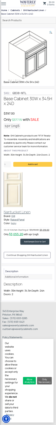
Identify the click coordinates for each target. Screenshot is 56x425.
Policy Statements (12, 337)
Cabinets (15, 10)
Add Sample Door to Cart (35, 241)
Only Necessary (44, 381)
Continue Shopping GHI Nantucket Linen (27, 255)
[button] (50, 32)
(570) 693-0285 (18, 318)
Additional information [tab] (17, 276)
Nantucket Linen (17, 211)
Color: (7, 223)
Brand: (7, 216)
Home (4, 10)
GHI (13, 216)
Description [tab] (11, 271)
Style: (7, 219)
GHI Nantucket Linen (33, 10)
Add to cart (33, 164)
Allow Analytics (29, 381)
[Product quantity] (7, 164)
